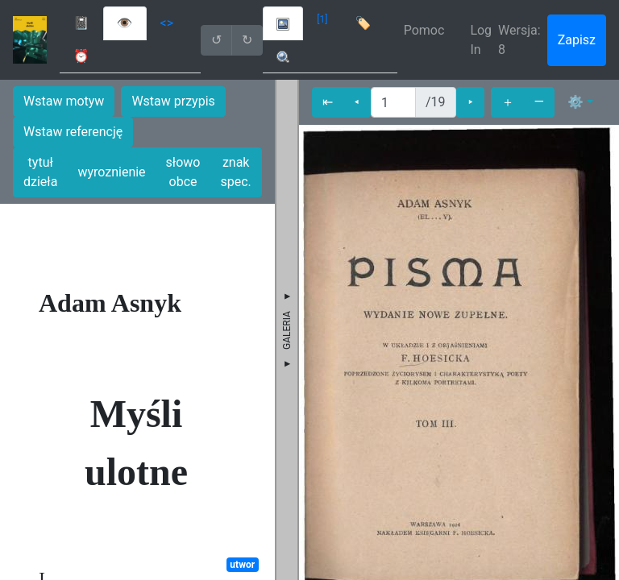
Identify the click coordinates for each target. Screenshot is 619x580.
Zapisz (577, 40)
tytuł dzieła (40, 172)
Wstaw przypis (172, 101)
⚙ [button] (575, 102)
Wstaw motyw (63, 101)
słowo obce (183, 172)
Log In (481, 40)
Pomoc (424, 30)
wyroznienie (111, 172)
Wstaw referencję (73, 131)
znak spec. (236, 172)
